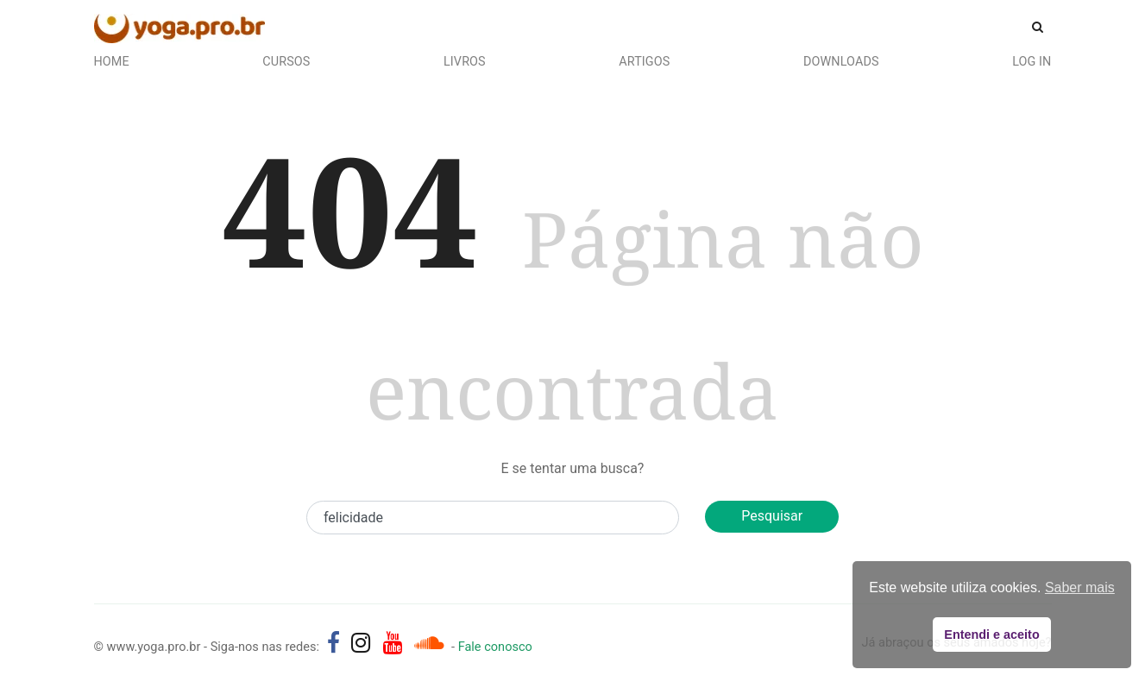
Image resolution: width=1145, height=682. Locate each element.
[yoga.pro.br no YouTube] (393, 643)
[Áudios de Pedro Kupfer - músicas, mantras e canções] (429, 643)
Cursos (286, 61)
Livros (465, 61)
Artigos (644, 61)
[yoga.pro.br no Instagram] (361, 643)
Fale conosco (495, 646)
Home (111, 61)
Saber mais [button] (1080, 587)
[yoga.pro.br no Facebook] (333, 643)
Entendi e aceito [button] (991, 634)
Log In (1031, 61)
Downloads (841, 61)
